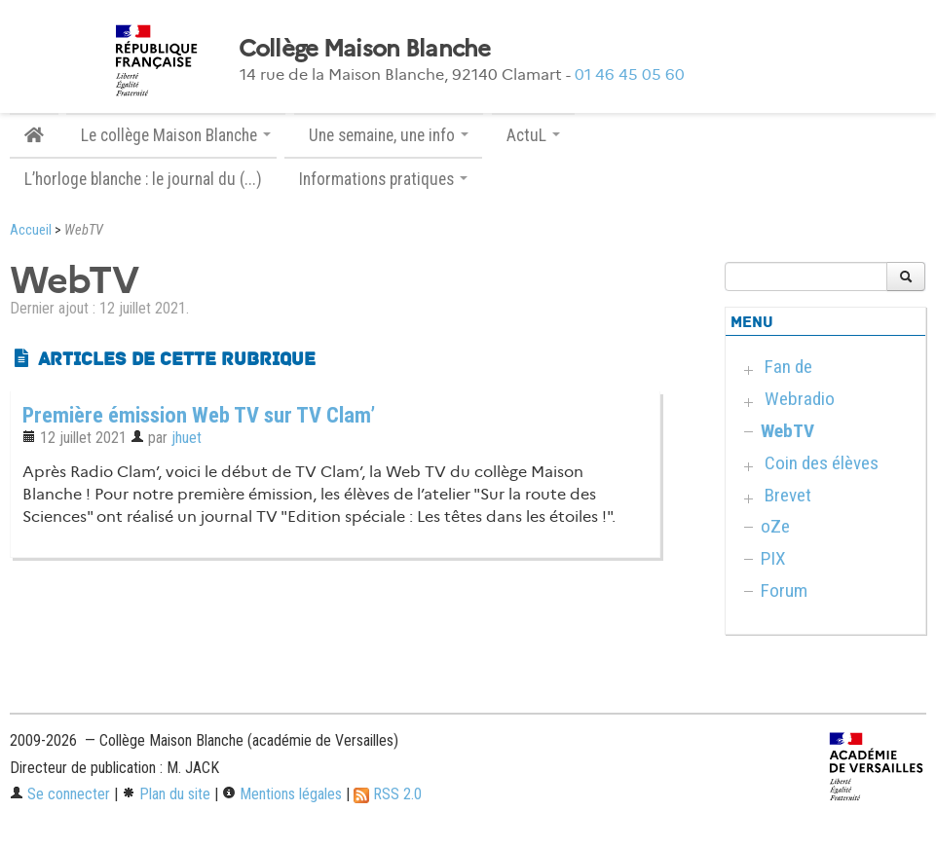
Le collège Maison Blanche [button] (176, 135)
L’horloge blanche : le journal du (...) (143, 179)
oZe (775, 526)
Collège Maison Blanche (365, 48)
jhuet (186, 437)
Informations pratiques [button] (383, 179)
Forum (784, 590)
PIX (773, 558)
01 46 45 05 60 (630, 74)
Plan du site (166, 794)
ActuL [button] (533, 135)
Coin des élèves (822, 463)
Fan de (788, 366)
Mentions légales (282, 794)
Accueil (31, 230)
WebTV (787, 431)
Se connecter (60, 794)
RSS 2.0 (388, 794)
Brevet (788, 495)
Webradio (800, 398)
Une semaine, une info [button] (388, 135)
